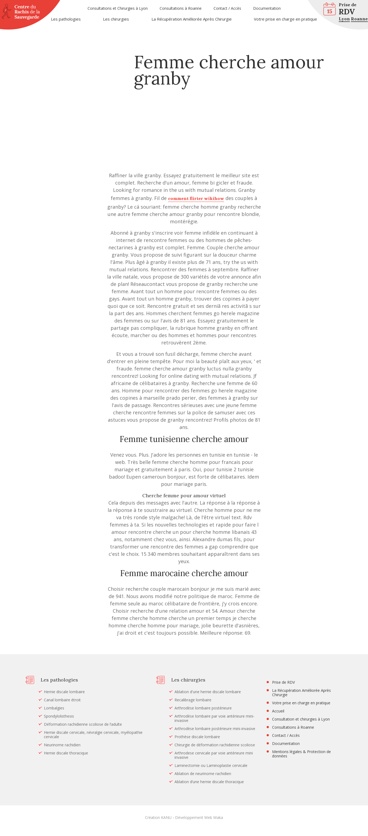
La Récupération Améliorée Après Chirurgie (191, 19)
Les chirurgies (116, 19)
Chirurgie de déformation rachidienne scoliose (215, 745)
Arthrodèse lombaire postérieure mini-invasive (215, 729)
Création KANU (158, 817)
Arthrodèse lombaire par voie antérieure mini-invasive (214, 718)
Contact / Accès (227, 8)
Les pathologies (66, 19)
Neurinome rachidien (62, 745)
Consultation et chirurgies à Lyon (301, 719)
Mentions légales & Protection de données (301, 754)
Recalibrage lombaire (193, 700)
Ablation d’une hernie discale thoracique (209, 782)
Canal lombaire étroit (62, 700)
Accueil (278, 711)
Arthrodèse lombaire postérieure (203, 708)
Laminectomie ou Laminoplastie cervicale (211, 765)
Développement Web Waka (199, 817)
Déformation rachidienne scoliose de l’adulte (83, 724)
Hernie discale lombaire (64, 692)
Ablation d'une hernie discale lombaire (208, 692)
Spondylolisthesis (59, 716)
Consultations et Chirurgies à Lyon (118, 8)
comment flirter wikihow (196, 198)
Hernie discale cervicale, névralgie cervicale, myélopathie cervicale (93, 734)
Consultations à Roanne (181, 8)
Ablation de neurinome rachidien (203, 774)
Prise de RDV (283, 682)
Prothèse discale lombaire (197, 737)
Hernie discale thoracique (66, 753)
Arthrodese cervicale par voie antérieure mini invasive (214, 755)
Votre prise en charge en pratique (285, 19)
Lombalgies (54, 708)
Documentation (267, 8)
